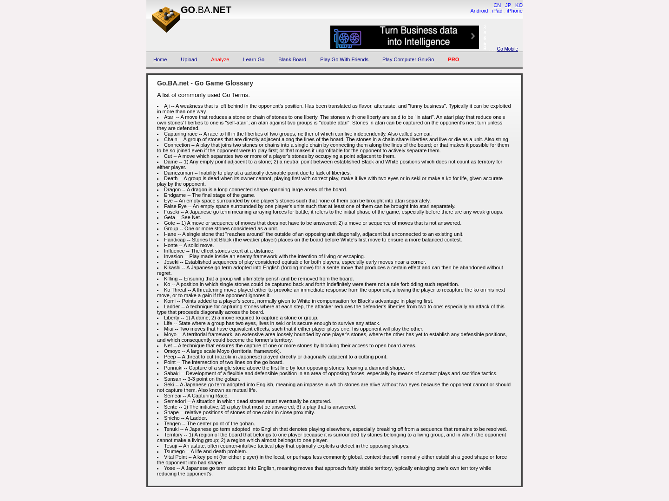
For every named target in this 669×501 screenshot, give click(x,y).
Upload (189, 59)
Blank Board (292, 59)
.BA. (206, 10)
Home (160, 59)
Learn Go (253, 59)
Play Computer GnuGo (408, 59)
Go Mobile (507, 49)
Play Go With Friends (344, 59)
